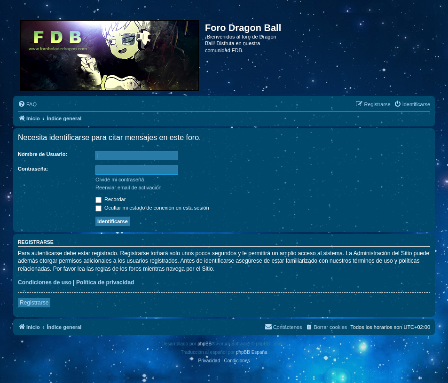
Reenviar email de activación (128, 187)
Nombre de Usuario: (42, 154)
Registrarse (34, 302)
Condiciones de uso (44, 282)
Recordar (110, 199)
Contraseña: (33, 169)
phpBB (204, 343)
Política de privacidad (105, 282)
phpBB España (251, 352)
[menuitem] (27, 104)
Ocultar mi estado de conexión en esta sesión (152, 208)
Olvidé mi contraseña (119, 179)
